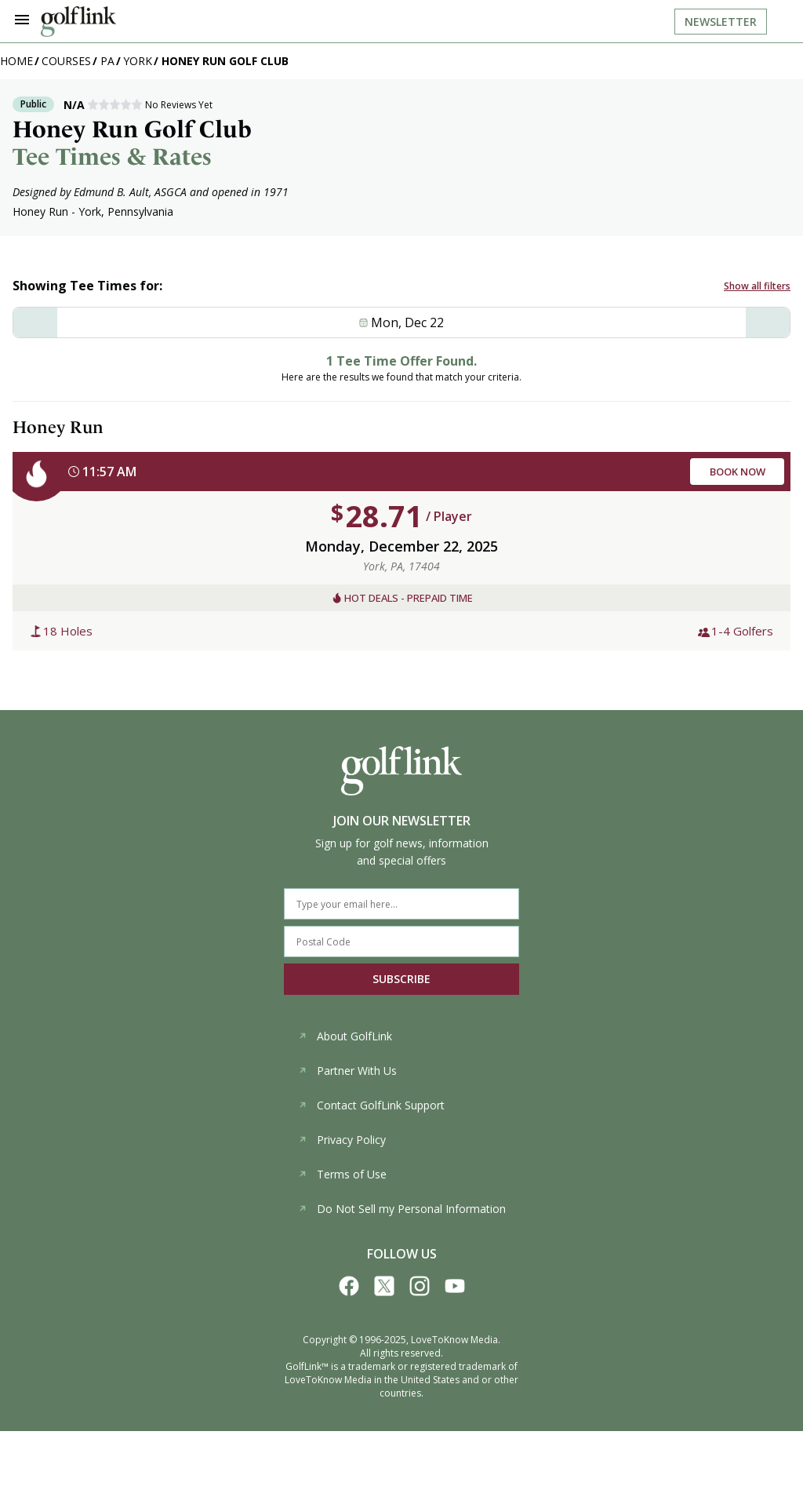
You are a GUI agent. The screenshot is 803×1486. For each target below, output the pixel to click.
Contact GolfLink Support (371, 1105)
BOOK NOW (737, 471)
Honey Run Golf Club (225, 60)
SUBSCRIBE (401, 978)
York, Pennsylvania (125, 211)
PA (107, 60)
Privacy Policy (342, 1139)
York (137, 60)
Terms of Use (342, 1174)
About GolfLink (345, 1036)
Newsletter (721, 21)
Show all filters (757, 286)
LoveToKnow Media (454, 1339)
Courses (66, 60)
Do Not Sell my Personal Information (402, 1208)
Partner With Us (347, 1070)
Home (16, 60)
